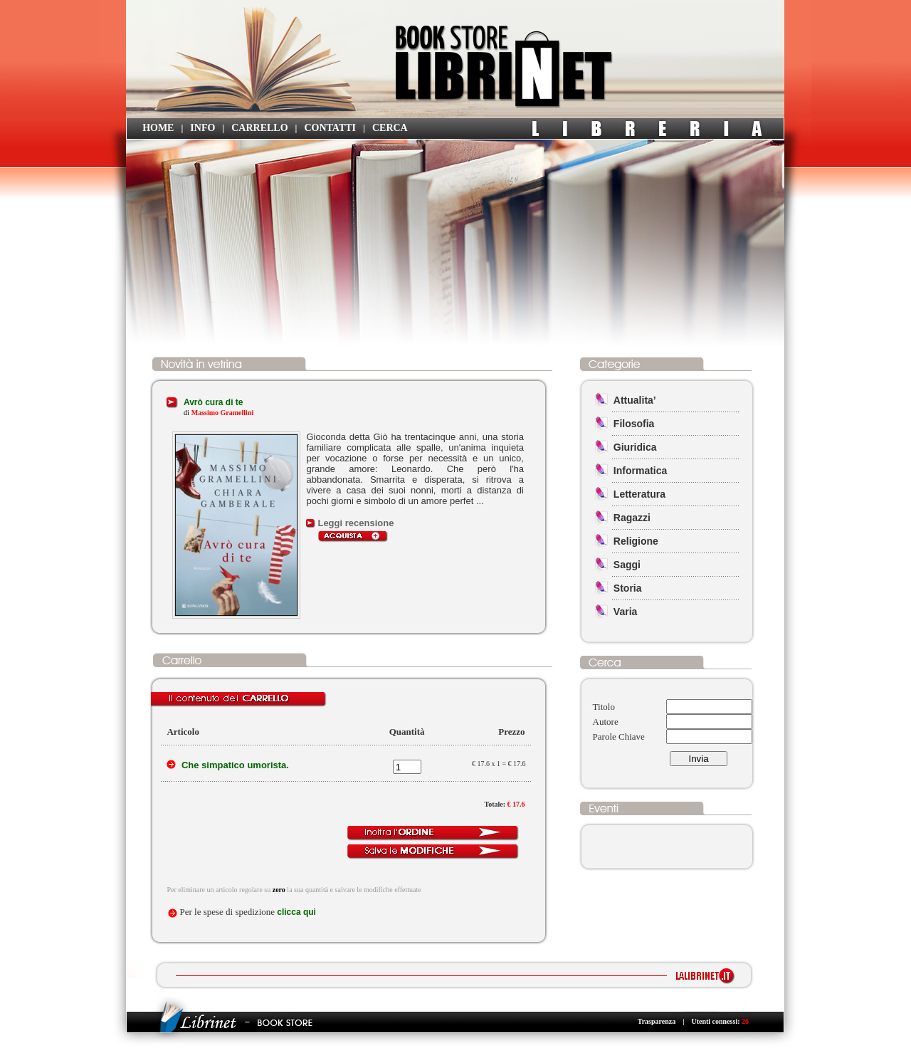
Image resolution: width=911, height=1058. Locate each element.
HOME (158, 127)
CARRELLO (259, 127)
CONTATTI (330, 127)
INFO (202, 127)
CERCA (390, 127)
